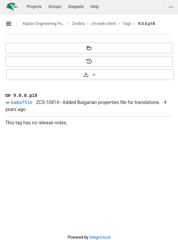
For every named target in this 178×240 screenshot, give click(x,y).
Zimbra (78, 23)
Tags (127, 23)
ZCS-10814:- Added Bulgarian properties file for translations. (98, 102)
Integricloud (99, 237)
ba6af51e (21, 102)
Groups (54, 6)
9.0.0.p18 (146, 23)
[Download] (90, 74)
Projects (34, 6)
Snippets (76, 6)
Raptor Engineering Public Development (44, 23)
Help (94, 6)
